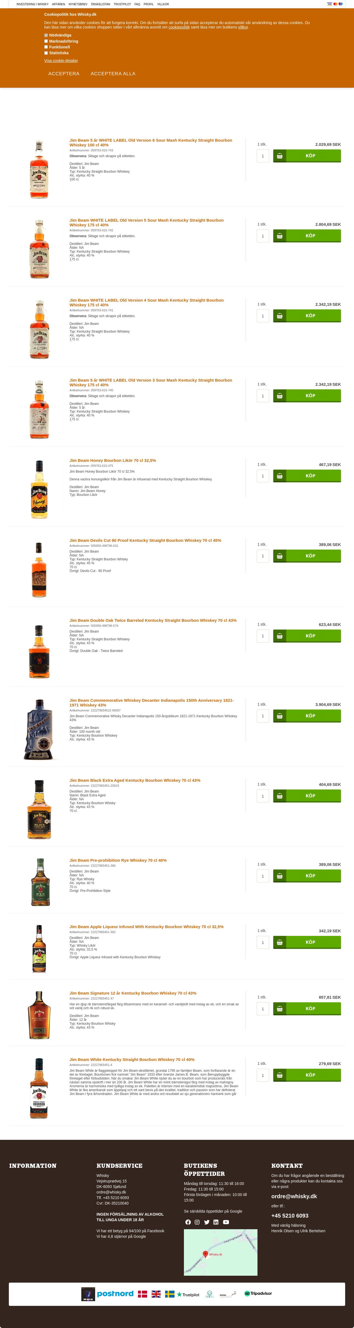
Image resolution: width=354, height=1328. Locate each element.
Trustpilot (122, 4)
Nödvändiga (60, 35)
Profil (149, 4)
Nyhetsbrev (78, 4)
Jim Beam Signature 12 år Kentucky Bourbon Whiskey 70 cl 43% (133, 993)
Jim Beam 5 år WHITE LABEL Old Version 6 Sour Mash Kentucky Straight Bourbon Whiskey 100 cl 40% (151, 142)
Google (236, 1211)
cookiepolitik (179, 27)
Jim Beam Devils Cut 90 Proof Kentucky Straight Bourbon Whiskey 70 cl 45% (146, 540)
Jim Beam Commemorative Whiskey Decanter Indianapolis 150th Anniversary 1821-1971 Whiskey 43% (152, 702)
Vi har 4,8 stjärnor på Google (121, 1236)
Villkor (163, 4)
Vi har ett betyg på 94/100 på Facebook (130, 1231)
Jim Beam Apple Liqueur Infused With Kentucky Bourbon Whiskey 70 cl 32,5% (147, 926)
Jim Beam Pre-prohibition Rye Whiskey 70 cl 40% (118, 860)
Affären (58, 4)
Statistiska (59, 53)
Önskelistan (100, 4)
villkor (243, 27)
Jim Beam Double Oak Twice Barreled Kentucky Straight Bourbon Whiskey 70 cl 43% (153, 620)
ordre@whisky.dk (111, 1192)
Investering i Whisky (33, 4)
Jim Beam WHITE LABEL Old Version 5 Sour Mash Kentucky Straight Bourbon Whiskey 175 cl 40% (147, 222)
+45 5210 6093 (289, 1215)
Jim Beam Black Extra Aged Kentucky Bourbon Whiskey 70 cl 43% (135, 780)
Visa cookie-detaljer (61, 60)
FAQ (137, 4)
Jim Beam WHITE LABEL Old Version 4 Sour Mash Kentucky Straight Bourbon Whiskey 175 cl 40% (147, 302)
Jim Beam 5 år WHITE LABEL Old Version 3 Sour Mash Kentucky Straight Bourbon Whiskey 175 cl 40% (151, 382)
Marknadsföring (63, 41)
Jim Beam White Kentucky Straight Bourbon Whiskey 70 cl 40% (132, 1059)
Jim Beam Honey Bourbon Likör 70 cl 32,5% (113, 460)
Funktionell (59, 47)
